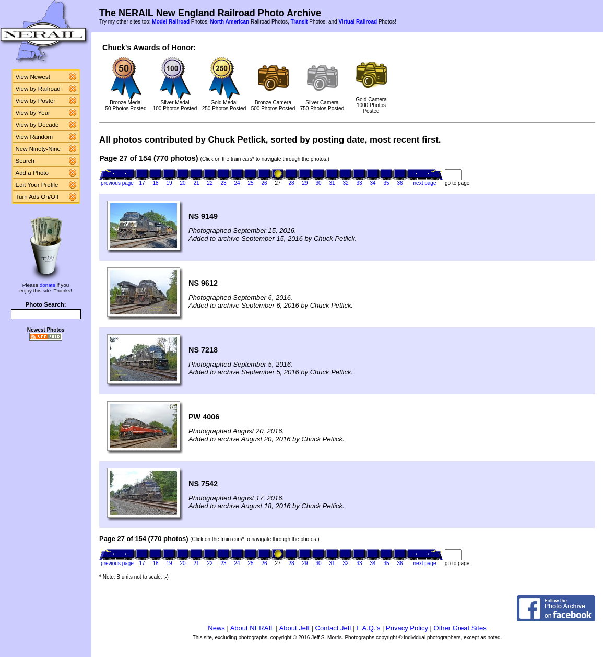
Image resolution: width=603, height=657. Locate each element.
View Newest (33, 77)
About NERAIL (252, 628)
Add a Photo (32, 173)
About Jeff (294, 628)
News (216, 628)
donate (47, 285)
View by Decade (37, 125)
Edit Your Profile (37, 185)
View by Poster (36, 101)
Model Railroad (171, 22)
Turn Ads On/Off (37, 197)
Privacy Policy (407, 628)
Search (25, 161)
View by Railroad (38, 89)
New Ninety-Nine (38, 149)
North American (229, 22)
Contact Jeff (333, 628)
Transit (299, 22)
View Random (34, 137)
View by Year (33, 113)
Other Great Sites (460, 628)
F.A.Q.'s (368, 628)
